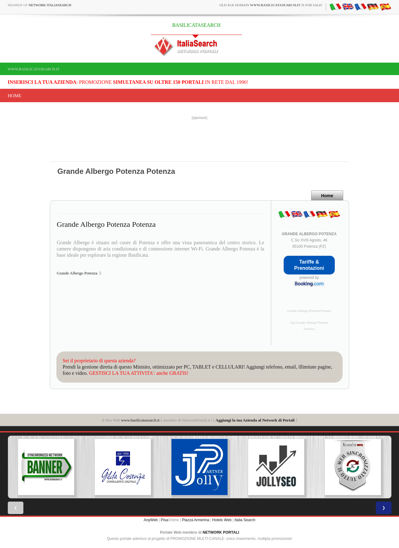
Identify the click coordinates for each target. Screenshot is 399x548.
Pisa (164, 520)
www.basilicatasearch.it (34, 69)
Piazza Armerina (195, 520)
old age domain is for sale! (270, 5)
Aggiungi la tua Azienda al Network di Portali (255, 420)
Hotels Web (222, 520)
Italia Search (244, 520)
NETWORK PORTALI (221, 532)
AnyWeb (151, 520)
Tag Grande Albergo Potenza (309, 322)
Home (15, 95)
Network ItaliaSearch (50, 5)
